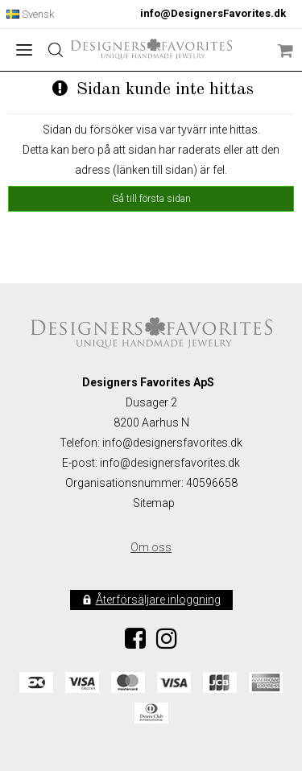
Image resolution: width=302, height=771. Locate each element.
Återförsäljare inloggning (158, 599)
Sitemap (154, 503)
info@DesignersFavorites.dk (213, 13)
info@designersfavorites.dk (170, 462)
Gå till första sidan (151, 198)
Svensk (30, 14)
